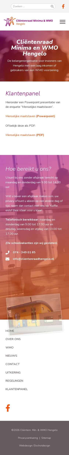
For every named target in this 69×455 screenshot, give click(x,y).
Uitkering (13, 373)
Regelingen (14, 381)
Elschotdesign (42, 445)
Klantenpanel (17, 389)
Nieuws (11, 356)
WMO (10, 348)
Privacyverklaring (28, 438)
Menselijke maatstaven (30, 116)
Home (10, 331)
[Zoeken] (52, 6)
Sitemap (46, 438)
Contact (13, 364)
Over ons (13, 339)
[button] (62, 21)
